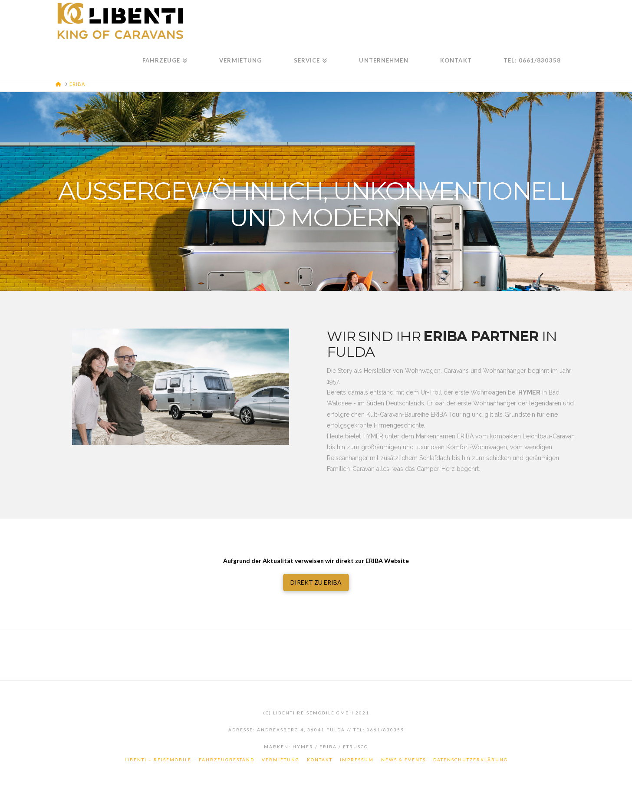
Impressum (357, 759)
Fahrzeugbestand (226, 759)
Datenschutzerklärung (470, 759)
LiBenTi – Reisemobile (158, 759)
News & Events (403, 759)
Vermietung (281, 759)
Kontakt (319, 759)
